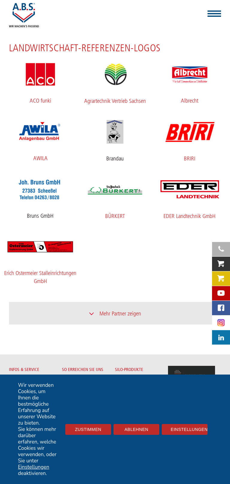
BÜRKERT (115, 216)
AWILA (40, 158)
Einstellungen (33, 467)
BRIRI (189, 158)
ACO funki (40, 100)
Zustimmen (88, 429)
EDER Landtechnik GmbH (190, 216)
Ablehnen (136, 429)
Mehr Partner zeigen (120, 313)
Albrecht (189, 100)
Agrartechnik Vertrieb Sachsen (115, 101)
